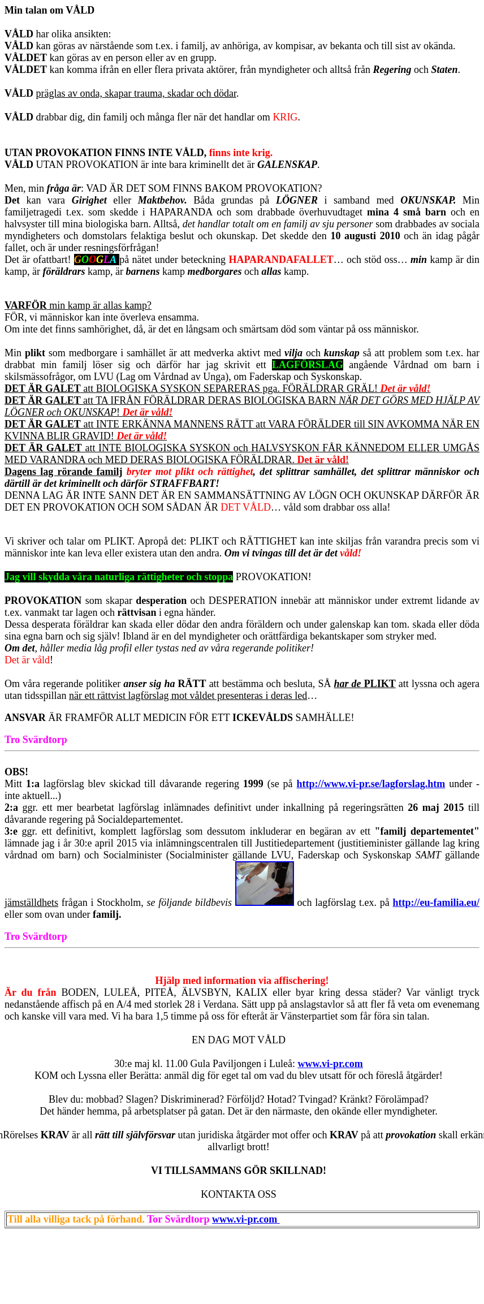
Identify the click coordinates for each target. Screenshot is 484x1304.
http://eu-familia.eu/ (435, 902)
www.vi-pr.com (246, 1219)
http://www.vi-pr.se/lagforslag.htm (370, 783)
